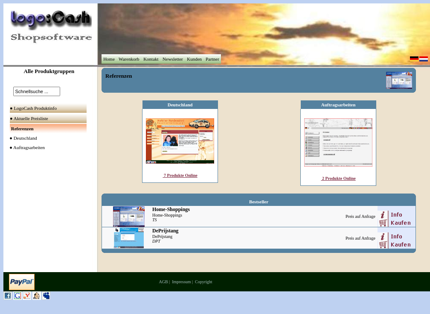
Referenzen (118, 76)
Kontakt (151, 59)
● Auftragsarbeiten (25, 147)
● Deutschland (21, 138)
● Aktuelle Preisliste (29, 118)
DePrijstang (162, 236)
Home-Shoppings (167, 215)
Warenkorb (128, 59)
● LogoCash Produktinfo (34, 108)
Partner (212, 59)
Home (109, 59)
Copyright (203, 281)
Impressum (181, 281)
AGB (163, 281)
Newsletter (172, 59)
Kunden (194, 59)
